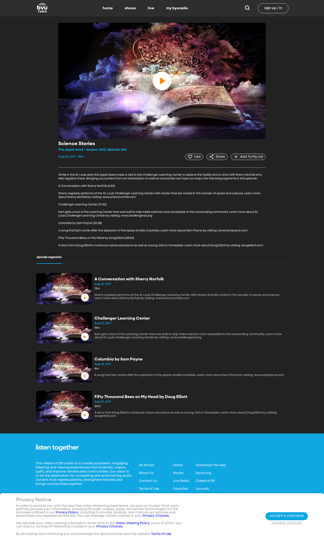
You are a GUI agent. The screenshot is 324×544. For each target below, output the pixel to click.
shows (130, 8)
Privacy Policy (67, 512)
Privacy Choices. (156, 516)
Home (178, 465)
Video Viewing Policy (132, 523)
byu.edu (202, 489)
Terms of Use (149, 489)
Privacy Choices (109, 527)
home (108, 8)
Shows (178, 473)
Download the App (211, 465)
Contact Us (148, 481)
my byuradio (177, 8)
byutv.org (203, 473)
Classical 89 (205, 481)
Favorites (180, 489)
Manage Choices (287, 523)
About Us (146, 473)
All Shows (146, 465)
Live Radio (181, 481)
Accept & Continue (287, 516)
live (151, 8)
